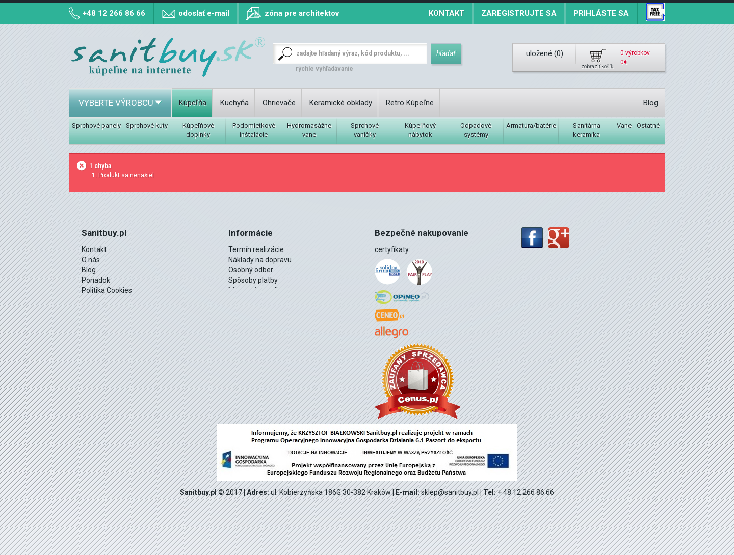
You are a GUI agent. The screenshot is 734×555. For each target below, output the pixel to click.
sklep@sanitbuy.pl (450, 492)
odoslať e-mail (203, 13)
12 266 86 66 (116, 321)
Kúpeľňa (192, 102)
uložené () (544, 53)
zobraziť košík (597, 66)
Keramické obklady (340, 102)
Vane (624, 125)
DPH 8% (94, 300)
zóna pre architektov (302, 13)
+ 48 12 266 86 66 (525, 492)
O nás (91, 260)
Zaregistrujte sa (519, 13)
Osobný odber (250, 270)
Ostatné (648, 125)
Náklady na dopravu (260, 260)
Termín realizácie (256, 249)
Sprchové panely (96, 125)
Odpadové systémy (475, 130)
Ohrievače (279, 102)
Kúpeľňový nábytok (420, 130)
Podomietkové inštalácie (253, 130)
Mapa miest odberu (259, 290)
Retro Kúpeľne (410, 102)
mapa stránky (250, 300)
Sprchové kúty (147, 125)
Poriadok (96, 280)
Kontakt (446, 13)
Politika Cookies (107, 290)
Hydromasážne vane (309, 130)
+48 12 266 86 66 (114, 13)
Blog (650, 102)
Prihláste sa (601, 13)
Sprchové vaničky (365, 130)
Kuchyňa (234, 102)
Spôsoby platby (253, 280)
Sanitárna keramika (586, 130)
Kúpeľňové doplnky (198, 130)
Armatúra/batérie (531, 125)
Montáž (94, 311)
